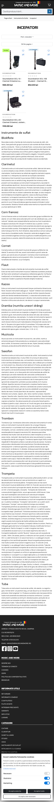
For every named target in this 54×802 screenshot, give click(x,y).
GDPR (3, 673)
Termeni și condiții (9, 666)
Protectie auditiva (9, 752)
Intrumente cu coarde (11, 749)
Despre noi (5, 663)
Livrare (4, 717)
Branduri (5, 680)
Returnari (5, 694)
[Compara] (23, 54)
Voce (3, 742)
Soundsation (8, 73)
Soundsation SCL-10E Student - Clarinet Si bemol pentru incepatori (38, 80)
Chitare (4, 728)
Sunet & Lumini (7, 735)
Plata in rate (6, 704)
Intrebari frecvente (10, 707)
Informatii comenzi (9, 697)
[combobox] (27, 11)
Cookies (4, 670)
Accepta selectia (15, 791)
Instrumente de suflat (21, 18)
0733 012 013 (14, 640)
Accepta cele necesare (27, 796)
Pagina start (8, 18)
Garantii (5, 711)
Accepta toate (39, 791)
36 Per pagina (26, 44)
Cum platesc (6, 700)
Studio (4, 738)
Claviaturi (5, 732)
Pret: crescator (26, 37)
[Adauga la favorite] (23, 50)
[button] (4, 5)
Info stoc (5, 714)
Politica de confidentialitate (14, 677)
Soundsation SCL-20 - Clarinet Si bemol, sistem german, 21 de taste (13, 121)
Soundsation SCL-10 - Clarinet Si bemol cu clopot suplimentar (12, 80)
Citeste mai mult (9, 768)
